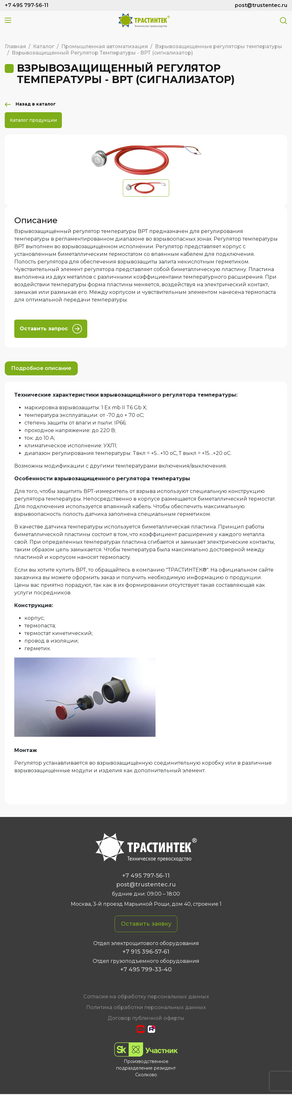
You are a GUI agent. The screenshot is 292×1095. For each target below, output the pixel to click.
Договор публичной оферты (146, 1019)
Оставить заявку (146, 924)
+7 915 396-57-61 (146, 952)
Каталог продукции (33, 121)
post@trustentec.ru (261, 5)
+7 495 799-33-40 (146, 970)
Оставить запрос (51, 329)
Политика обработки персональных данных (146, 1008)
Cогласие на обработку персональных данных (146, 997)
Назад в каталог (39, 104)
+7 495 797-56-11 (27, 5)
